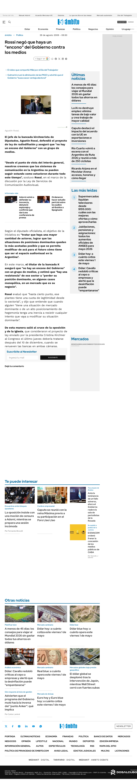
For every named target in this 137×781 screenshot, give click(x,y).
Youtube (33, 726)
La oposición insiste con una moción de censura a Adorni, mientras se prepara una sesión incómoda (20, 519)
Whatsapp (40, 726)
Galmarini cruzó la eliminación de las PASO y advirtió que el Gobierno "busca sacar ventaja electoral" (35, 76)
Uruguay (126, 29)
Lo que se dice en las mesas (80, 15)
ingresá (131, 22)
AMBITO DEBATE (93, 760)
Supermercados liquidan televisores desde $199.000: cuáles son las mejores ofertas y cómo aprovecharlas (88, 209)
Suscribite (53, 357)
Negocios (93, 29)
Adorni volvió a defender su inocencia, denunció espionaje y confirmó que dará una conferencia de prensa (26, 207)
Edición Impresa (109, 741)
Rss (92, 746)
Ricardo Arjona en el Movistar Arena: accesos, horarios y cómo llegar (84, 173)
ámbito (8, 35)
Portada (10, 736)
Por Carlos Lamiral (12, 714)
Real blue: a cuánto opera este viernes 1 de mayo (51, 674)
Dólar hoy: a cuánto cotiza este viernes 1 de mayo (86, 258)
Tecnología (78, 746)
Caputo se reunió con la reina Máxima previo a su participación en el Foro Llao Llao (52, 515)
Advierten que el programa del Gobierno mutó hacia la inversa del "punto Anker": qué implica (19, 702)
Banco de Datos (103, 736)
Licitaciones (122, 750)
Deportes (88, 741)
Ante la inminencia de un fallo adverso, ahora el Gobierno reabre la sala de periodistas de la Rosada (93, 507)
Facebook (12, 726)
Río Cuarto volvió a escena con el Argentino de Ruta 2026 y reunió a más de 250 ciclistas (83, 155)
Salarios (61, 15)
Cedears (101, 344)
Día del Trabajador (124, 15)
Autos (39, 746)
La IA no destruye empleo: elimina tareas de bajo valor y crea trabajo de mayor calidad (83, 114)
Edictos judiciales (84, 750)
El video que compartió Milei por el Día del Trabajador (32, 70)
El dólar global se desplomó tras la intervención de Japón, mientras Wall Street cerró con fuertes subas (85, 680)
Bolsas (82, 344)
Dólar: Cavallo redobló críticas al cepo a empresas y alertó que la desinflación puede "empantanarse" (88, 279)
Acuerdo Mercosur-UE (43, 15)
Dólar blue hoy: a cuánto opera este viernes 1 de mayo (81, 632)
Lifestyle (41, 741)
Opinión (110, 29)
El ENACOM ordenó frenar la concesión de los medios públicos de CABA (94, 542)
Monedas (75, 344)
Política (76, 29)
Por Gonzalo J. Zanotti (93, 557)
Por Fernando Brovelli (14, 531)
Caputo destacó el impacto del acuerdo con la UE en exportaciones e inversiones (84, 134)
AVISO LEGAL (61, 750)
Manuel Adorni (24, 15)
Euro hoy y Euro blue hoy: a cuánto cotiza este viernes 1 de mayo (51, 701)
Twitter (6, 726)
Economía (43, 29)
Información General (18, 746)
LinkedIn (26, 726)
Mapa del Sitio (108, 746)
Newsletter (130, 29)
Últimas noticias (30, 736)
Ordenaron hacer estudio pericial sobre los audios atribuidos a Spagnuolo (58, 203)
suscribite (122, 22)
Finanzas (60, 29)
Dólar (27, 29)
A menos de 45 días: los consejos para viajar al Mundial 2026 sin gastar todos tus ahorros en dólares (84, 92)
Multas (105, 750)
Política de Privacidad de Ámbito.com (27, 750)
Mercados (124, 736)
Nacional (58, 741)
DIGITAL (39, 760)
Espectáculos (57, 746)
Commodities (91, 344)
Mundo (73, 741)
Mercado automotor (104, 15)
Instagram (19, 726)
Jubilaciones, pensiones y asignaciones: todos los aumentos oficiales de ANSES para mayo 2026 (87, 238)
